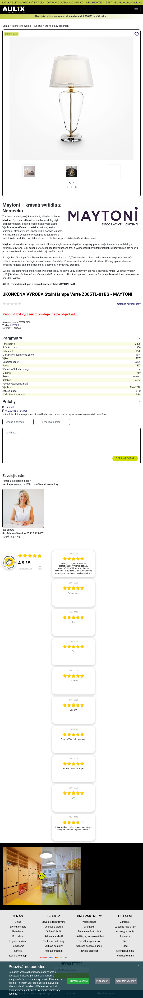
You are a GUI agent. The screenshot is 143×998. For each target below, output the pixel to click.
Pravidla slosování (89, 950)
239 (25, 568)
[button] (67, 187)
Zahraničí (125, 921)
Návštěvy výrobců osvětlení (89, 936)
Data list (9, 407)
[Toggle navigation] (136, 10)
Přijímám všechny (78, 981)
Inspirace (125, 936)
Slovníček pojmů (125, 950)
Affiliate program (54, 950)
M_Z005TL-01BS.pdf (16, 410)
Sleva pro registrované (54, 921)
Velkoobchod (89, 921)
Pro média (18, 936)
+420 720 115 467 (102, 2)
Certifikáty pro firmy (89, 941)
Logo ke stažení (18, 941)
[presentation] (70, 183)
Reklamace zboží (53, 936)
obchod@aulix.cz (132, 2)
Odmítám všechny (126, 981)
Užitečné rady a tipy (125, 926)
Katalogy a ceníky (125, 931)
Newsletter (18, 931)
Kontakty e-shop (17, 955)
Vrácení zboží (53, 931)
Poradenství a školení (89, 931)
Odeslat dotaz (125, 458)
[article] (73, 563)
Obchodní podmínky (53, 941)
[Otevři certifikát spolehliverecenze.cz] (30, 556)
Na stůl (38, 25)
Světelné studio (18, 926)
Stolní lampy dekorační (57, 25)
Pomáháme (18, 946)
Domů (5, 25)
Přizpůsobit (102, 981)
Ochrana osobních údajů (89, 946)
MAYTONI (14, 325)
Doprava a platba (54, 926)
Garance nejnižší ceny (129, 304)
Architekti (89, 926)
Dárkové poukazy (53, 946)
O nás (18, 921)
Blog (125, 946)
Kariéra (18, 950)
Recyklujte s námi (125, 955)
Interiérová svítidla (21, 25)
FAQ (125, 941)
